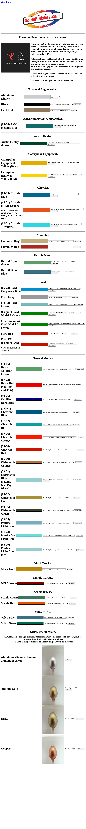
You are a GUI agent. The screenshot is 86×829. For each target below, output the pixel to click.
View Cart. (6, 2)
